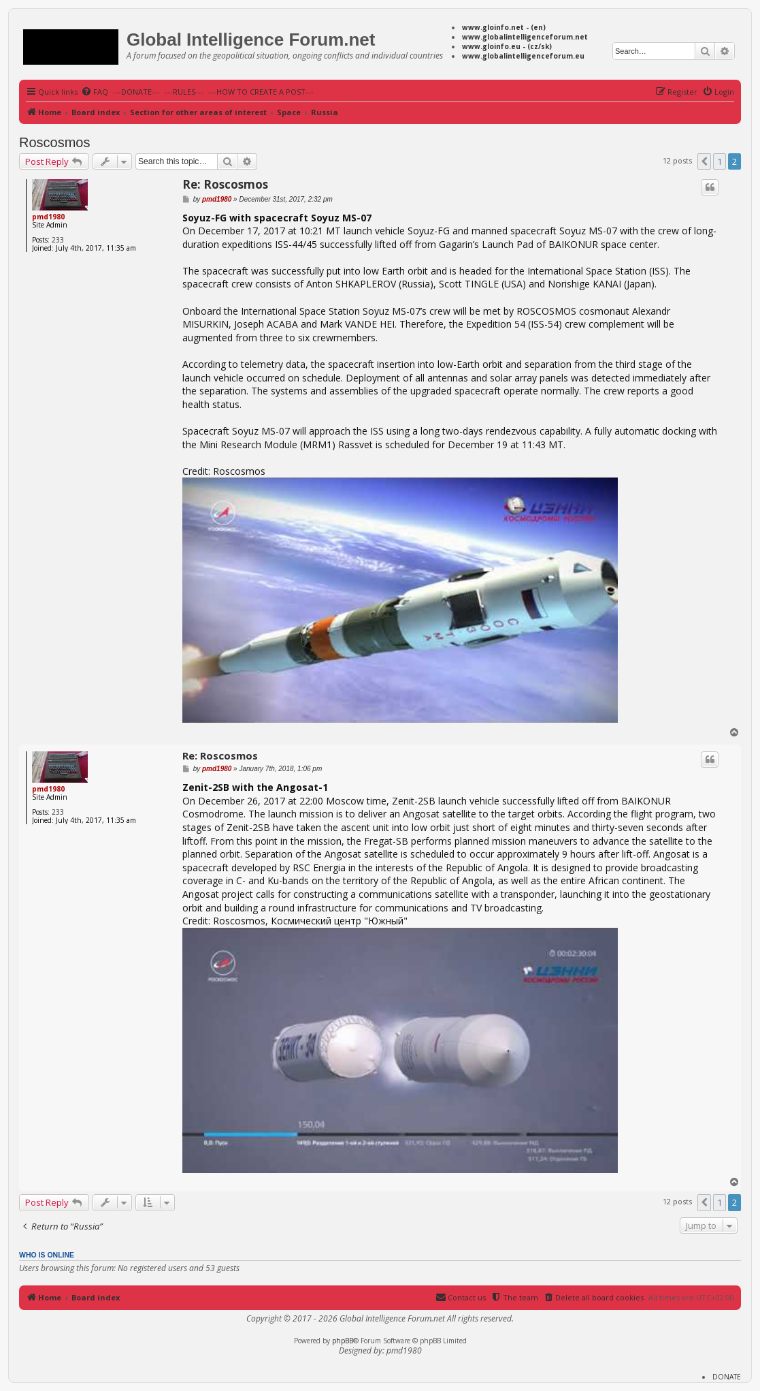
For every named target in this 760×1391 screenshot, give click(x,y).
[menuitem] (94, 92)
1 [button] (719, 161)
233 (58, 240)
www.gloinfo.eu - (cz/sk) (507, 46)
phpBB (342, 1340)
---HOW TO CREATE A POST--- (261, 92)
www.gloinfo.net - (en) (504, 27)
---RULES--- (184, 92)
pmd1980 (48, 216)
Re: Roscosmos (225, 184)
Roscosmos (54, 142)
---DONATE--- (136, 92)
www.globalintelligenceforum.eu (523, 56)
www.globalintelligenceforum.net (525, 37)
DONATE (726, 1376)
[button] (704, 161)
